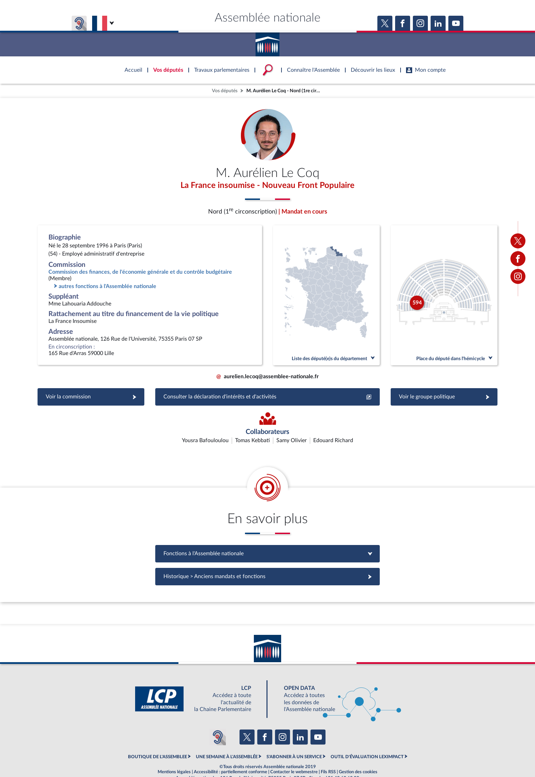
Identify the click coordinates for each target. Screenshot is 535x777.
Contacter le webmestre (294, 754)
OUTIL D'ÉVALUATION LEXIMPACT (367, 739)
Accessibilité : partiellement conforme (230, 754)
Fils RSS (328, 754)
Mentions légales (174, 754)
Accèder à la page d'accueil (267, 42)
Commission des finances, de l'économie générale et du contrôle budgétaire (140, 272)
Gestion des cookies (358, 754)
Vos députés (224, 90)
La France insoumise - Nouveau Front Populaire (267, 185)
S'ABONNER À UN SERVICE (294, 739)
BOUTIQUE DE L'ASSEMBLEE (157, 739)
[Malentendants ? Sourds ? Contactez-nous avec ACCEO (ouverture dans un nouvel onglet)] (217, 719)
